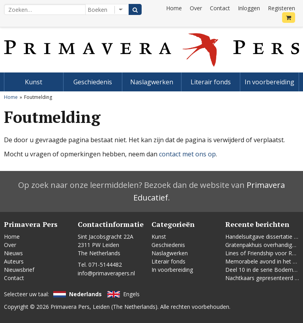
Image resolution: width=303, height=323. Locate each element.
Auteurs (14, 261)
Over (196, 8)
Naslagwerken (151, 82)
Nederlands (85, 294)
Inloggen (249, 8)
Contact (220, 8)
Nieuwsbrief (19, 269)
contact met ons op (187, 154)
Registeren (281, 8)
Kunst (33, 82)
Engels (131, 294)
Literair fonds (211, 82)
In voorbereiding (269, 82)
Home (174, 8)
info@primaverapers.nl (106, 273)
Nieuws (13, 253)
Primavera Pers (70, 306)
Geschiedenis (92, 82)
